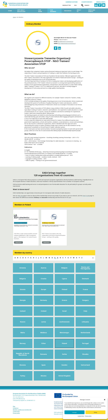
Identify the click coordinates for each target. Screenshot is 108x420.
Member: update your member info (22, 409)
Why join (20, 195)
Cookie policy (16, 411)
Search (84, 5)
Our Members (53, 10)
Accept (74, 412)
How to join (86, 195)
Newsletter (67, 5)
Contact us (15, 408)
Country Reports (87, 2)
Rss (75, 5)
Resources (67, 11)
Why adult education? (21, 10)
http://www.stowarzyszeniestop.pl (67, 43)
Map (14, 406)
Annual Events (100, 2)
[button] (104, 400)
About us (79, 10)
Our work (40, 10)
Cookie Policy (81, 416)
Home (10, 11)
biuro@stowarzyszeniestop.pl (65, 41)
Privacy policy (88, 416)
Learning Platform (71, 2)
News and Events (91, 10)
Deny (95, 412)
